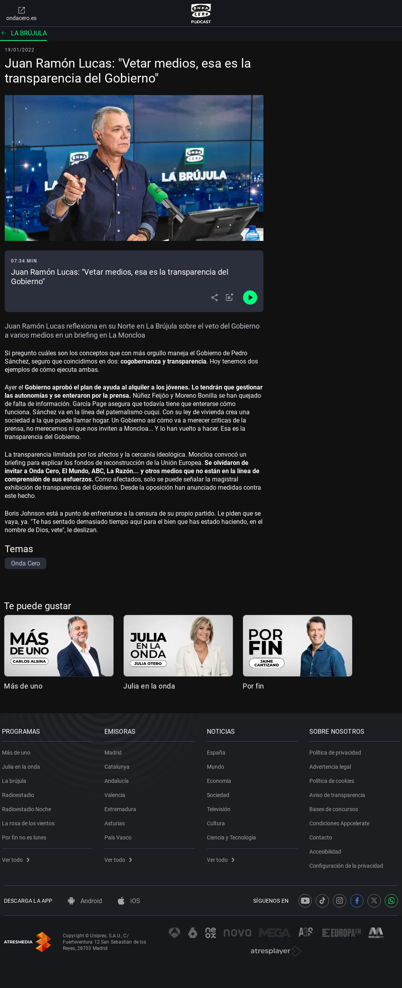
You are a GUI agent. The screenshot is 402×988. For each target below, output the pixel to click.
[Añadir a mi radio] (230, 297)
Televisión (220, 806)
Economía (221, 778)
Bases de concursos (335, 806)
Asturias (116, 820)
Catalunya (119, 763)
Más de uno (23, 686)
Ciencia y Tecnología (233, 834)
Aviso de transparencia (339, 792)
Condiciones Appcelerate (341, 820)
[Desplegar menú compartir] (214, 297)
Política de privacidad (337, 749)
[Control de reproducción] (250, 297)
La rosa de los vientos (30, 820)
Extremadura (122, 806)
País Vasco (119, 834)
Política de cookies (333, 778)
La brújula (23, 33)
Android (85, 901)
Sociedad (220, 792)
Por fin (253, 686)
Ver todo (17, 857)
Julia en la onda (149, 686)
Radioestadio (20, 792)
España (218, 749)
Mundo (217, 763)
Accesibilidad (327, 848)
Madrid (115, 749)
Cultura (218, 820)
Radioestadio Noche (28, 806)
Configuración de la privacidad (348, 862)
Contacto (322, 834)
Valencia (116, 792)
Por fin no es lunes (26, 834)
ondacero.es (21, 13)
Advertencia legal (332, 763)
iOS (129, 901)
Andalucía (118, 778)
